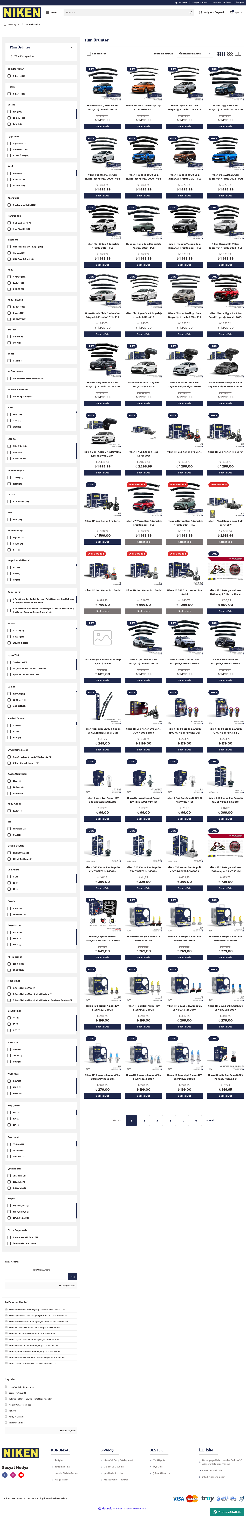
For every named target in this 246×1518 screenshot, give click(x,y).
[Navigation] (51, 12)
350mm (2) (18, 1150)
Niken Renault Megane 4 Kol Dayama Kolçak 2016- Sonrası (225, 384)
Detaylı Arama (67, 1292)
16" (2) (16, 1131)
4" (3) (16, 1024)
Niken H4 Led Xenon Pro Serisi (102, 521)
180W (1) (17, 1099)
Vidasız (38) (19, 254)
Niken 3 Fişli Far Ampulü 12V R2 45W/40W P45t (184, 800)
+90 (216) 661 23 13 (212, 1477)
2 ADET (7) (18, 290)
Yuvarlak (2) (19, 919)
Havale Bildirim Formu (66, 1480)
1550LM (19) (19, 697)
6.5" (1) (16, 1036)
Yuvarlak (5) (19, 833)
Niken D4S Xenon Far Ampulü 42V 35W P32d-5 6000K (225, 800)
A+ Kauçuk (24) (21, 505)
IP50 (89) (18, 339)
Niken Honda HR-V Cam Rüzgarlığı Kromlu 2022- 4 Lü (225, 246)
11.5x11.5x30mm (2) (22, 864)
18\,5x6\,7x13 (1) (21, 1224)
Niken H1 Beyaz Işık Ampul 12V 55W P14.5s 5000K (184, 1077)
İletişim (59, 1467)
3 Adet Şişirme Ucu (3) (24, 993)
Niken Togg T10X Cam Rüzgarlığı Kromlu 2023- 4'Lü (225, 107)
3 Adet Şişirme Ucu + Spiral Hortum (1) (32, 1000)
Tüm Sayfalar (68, 1437)
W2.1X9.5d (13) (20, 647)
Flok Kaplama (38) (22, 399)
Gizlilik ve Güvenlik (114, 1474)
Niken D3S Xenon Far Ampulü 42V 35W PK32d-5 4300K (184, 869)
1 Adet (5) (18, 815)
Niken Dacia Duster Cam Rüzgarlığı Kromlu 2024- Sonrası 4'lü (184, 661)
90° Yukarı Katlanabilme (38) (28, 381)
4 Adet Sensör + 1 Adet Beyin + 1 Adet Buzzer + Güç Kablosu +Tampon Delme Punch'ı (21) (43, 605)
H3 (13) (16, 583)
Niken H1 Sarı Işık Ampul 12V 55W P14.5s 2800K (144, 1008)
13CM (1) (17, 944)
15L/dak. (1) (19, 1188)
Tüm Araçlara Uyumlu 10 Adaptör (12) (32, 761)
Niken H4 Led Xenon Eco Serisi (143, 590)
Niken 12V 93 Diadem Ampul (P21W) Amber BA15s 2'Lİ (225, 731)
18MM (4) (17, 486)
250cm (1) (18, 797)
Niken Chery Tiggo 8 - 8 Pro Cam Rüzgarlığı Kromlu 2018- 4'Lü (226, 315)
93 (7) (16, 735)
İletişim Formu (62, 1474)
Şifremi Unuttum (162, 1480)
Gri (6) (16, 553)
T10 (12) (17, 729)
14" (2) (16, 1118)
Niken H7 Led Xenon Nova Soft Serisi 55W (225, 523)
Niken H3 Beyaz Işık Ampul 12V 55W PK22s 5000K (143, 1077)
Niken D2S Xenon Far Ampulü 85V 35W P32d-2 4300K (144, 869)
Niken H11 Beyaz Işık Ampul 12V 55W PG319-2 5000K (184, 1008)
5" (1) (15, 1030)
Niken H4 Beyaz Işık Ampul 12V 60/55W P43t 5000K (102, 1077)
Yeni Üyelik (159, 1467)
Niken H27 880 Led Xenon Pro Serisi (184, 592)
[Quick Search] (35, 1283)
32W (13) (17, 423)
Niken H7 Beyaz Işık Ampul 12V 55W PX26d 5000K (225, 1008)
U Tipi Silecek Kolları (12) (26, 767)
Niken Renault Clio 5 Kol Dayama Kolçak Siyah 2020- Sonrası (184, 384)
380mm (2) (18, 1156)
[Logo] (22, 12)
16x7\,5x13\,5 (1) (21, 1218)
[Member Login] (211, 12)
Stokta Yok (143, 542)
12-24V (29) (19, 118)
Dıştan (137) (19, 143)
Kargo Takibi (61, 1487)
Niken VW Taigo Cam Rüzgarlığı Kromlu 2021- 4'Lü (144, 523)
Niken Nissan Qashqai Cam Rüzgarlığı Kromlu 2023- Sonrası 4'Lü (102, 107)
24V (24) (17, 124)
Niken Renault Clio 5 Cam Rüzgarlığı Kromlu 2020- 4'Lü (102, 177)
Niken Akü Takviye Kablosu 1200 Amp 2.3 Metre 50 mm (225, 592)
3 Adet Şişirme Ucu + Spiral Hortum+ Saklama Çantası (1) (42, 1006)
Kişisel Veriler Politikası (116, 1487)
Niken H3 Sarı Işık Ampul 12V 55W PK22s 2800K (102, 1008)
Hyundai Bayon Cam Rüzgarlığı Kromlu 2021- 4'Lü (185, 523)
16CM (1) (17, 950)
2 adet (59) (18, 314)
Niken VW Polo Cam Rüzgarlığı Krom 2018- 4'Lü (143, 107)
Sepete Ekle (102, 126)
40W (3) (17, 1055)
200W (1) (17, 1061)
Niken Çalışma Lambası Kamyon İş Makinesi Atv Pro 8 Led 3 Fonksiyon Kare (102, 938)
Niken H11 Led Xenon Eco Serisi (102, 590)
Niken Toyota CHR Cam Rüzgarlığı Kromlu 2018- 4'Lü (185, 107)
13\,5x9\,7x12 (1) (21, 1212)
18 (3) (15, 888)
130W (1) (17, 1093)
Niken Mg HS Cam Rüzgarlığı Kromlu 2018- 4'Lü (103, 246)
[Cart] (236, 12)
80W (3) (17, 1087)
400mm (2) (18, 1162)
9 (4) (15, 882)
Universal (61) (20, 149)
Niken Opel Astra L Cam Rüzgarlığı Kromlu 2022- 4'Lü (225, 177)
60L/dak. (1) (19, 1194)
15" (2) (16, 1125)
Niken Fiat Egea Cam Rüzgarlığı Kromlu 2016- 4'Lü (144, 315)
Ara (73, 1284)
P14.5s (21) (18, 634)
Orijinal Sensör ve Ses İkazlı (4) (29, 672)
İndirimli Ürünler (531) (24, 1250)
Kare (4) (17, 913)
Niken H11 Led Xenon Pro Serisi (184, 452)
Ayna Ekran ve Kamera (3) (26, 678)
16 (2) (15, 894)
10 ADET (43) (19, 321)
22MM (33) (18, 480)
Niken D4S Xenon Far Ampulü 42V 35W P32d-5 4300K (102, 869)
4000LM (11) (19, 710)
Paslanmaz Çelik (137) (24, 205)
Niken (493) (19, 75)
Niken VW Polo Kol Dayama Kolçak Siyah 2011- (143, 384)
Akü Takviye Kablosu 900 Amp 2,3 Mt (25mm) (103, 661)
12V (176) (17, 112)
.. (183, 1120)
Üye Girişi (158, 1474)
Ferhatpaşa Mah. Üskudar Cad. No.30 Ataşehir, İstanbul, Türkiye (222, 1469)
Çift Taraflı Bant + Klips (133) (28, 248)
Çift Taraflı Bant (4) (23, 260)
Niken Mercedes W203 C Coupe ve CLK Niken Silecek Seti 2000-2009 (103, 731)
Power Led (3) (20, 461)
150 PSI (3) (18, 969)
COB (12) (17, 455)
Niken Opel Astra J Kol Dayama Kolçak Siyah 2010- (102, 454)
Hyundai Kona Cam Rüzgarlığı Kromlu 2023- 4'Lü (143, 246)
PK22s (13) (18, 640)
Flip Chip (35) (20, 449)
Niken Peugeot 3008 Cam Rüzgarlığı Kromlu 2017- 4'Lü (184, 177)
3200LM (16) (19, 704)
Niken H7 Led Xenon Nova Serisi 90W (144, 454)
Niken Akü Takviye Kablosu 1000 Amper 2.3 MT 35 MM (225, 869)
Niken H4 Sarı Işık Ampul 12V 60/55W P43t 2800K (225, 938)
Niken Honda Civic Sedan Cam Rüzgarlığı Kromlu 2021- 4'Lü (102, 315)
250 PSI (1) (18, 975)
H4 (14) (16, 577)
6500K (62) (19, 186)
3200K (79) (19, 180)
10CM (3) (17, 938)
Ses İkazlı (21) (20, 666)
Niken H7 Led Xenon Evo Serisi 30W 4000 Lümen (143, 731)
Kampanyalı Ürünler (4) (25, 1244)
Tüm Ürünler (32, 24)
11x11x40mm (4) (21, 858)
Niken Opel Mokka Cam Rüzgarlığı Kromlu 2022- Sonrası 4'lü (143, 661)
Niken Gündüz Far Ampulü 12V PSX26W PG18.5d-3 (225, 1077)
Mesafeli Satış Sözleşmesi (118, 1467)
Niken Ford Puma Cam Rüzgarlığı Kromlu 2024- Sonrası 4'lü (225, 661)
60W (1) (17, 1068)
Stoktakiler (99, 53)
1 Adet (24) (18, 284)
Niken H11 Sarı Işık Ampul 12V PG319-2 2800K (143, 938)
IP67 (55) (17, 345)
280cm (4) (18, 791)
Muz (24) (17, 523)
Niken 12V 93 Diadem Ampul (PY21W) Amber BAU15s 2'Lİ (184, 731)
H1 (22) (16, 571)
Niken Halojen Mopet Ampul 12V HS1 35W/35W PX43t (143, 800)
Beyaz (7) (18, 547)
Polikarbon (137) (22, 223)
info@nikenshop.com (213, 1484)
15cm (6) (17, 785)
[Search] (129, 12)
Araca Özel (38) (21, 156)
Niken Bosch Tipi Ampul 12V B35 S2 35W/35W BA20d (103, 800)
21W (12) (17, 429)
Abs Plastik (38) (21, 229)
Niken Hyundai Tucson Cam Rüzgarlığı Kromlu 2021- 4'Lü (184, 246)
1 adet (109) (19, 308)
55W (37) (17, 417)
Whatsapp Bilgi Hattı (227, 1512)
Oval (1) (17, 839)
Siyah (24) (18, 541)
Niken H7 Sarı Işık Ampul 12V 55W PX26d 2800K (184, 938)
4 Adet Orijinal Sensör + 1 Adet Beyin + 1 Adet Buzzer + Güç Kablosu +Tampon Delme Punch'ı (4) (43, 614)
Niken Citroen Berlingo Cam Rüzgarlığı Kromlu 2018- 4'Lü (185, 315)
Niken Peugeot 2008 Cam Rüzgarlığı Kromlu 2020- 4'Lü (143, 177)
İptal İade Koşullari (114, 1480)
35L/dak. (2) (19, 1182)
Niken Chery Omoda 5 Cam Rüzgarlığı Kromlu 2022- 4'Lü (102, 384)
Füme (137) (18, 174)
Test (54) (18, 363)
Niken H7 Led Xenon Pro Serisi (225, 452)
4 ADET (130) (19, 278)
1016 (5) (17, 741)
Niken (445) (19, 94)
